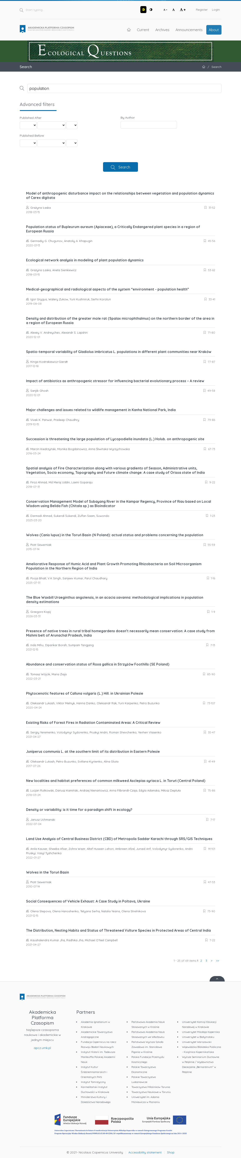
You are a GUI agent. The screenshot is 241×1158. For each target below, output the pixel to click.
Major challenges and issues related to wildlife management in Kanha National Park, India (101, 410)
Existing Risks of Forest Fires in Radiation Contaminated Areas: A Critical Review (93, 722)
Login (216, 10)
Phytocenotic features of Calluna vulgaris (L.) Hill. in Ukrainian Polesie (84, 693)
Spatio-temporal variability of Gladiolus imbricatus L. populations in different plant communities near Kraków (118, 352)
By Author (128, 117)
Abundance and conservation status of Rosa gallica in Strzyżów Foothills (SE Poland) (97, 664)
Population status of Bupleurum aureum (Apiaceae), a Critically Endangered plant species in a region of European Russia (113, 229)
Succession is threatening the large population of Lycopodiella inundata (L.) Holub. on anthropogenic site (115, 439)
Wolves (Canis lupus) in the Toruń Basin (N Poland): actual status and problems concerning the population (114, 535)
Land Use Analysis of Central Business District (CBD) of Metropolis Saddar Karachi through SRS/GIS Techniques (119, 839)
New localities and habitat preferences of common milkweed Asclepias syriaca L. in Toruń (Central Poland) (115, 780)
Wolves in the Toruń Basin (47, 872)
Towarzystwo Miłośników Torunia (150, 1087)
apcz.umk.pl (42, 1048)
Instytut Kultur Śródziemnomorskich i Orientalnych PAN (94, 1072)
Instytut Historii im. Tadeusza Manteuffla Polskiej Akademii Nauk (98, 1057)
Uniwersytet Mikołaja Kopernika (201, 1032)
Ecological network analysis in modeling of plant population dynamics (85, 260)
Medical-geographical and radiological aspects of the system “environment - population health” (107, 289)
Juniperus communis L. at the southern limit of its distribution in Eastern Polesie (93, 751)
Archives (162, 29)
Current (143, 29)
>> (217, 960)
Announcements (189, 29)
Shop (170, 1152)
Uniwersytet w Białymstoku (198, 1037)
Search (124, 167)
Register (202, 10)
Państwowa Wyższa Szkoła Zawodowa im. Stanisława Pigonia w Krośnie (147, 1047)
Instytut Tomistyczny (93, 1082)
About (214, 29)
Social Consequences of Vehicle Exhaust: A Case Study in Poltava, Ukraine (88, 901)
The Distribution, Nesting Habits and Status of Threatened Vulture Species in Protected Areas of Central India (118, 930)
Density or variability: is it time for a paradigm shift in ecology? (79, 809)
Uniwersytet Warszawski (196, 1042)
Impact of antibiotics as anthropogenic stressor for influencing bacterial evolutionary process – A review (115, 381)
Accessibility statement (145, 1152)
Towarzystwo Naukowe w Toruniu (151, 1092)
